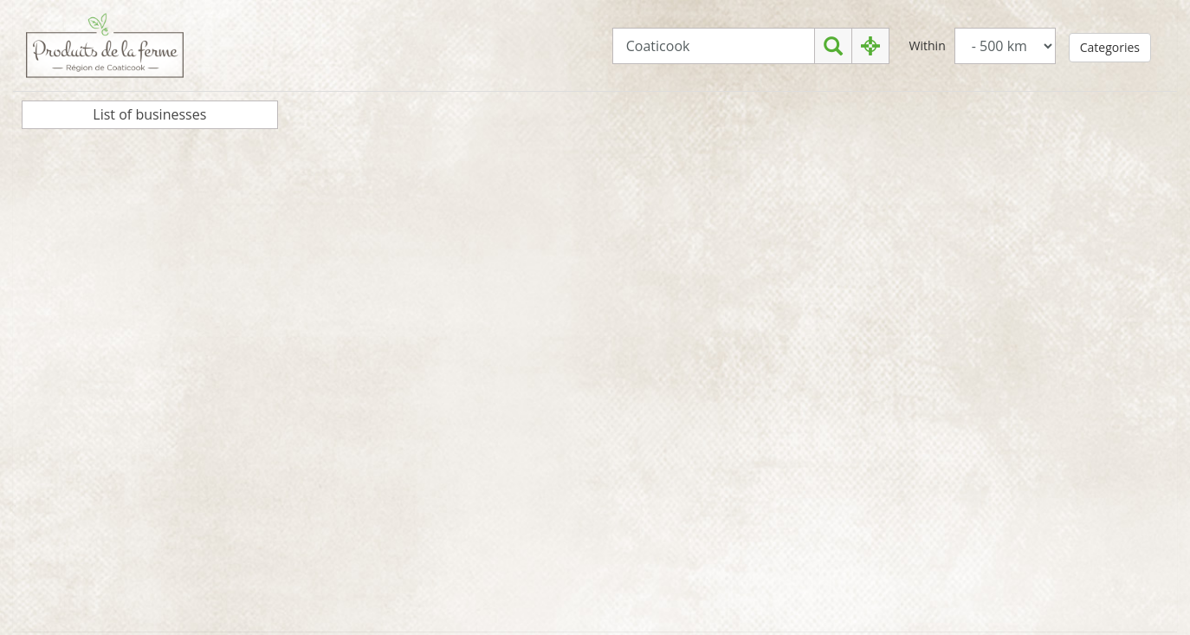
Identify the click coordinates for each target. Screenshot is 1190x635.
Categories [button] (1110, 47)
